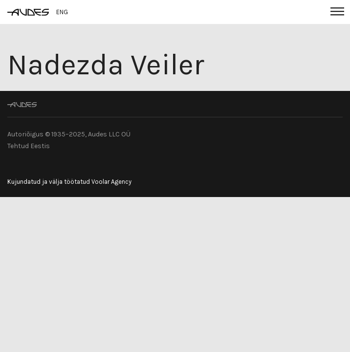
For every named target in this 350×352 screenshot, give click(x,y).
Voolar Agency (111, 181)
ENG (62, 12)
